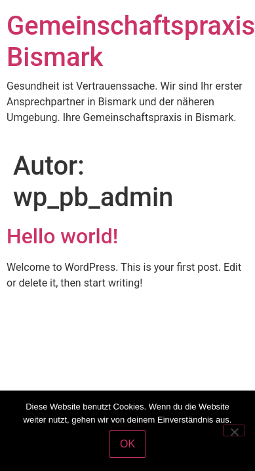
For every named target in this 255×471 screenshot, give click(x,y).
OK (127, 443)
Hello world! (62, 236)
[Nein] (234, 430)
